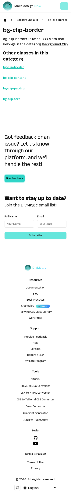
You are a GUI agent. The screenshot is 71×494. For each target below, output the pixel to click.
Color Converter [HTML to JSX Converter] (35, 407)
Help (35, 343)
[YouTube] (35, 443)
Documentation (35, 288)
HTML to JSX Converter (35, 386)
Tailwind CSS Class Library (35, 312)
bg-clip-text (11, 99)
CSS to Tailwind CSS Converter (35, 400)
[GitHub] (35, 438)
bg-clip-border (57, 20)
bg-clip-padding (14, 88)
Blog (35, 294)
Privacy (35, 469)
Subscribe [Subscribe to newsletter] (35, 235)
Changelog (27, 306)
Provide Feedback (35, 337)
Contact (35, 349)
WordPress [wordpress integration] (35, 318)
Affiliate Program (35, 361)
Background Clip (27, 20)
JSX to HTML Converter (35, 393)
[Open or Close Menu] (64, 6)
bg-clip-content (14, 78)
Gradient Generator (35, 413)
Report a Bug (35, 355)
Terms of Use (35, 463)
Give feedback (14, 179)
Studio (35, 379)
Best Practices (36, 300)
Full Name (11, 216)
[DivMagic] (26, 6)
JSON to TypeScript (35, 420)
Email (40, 216)
